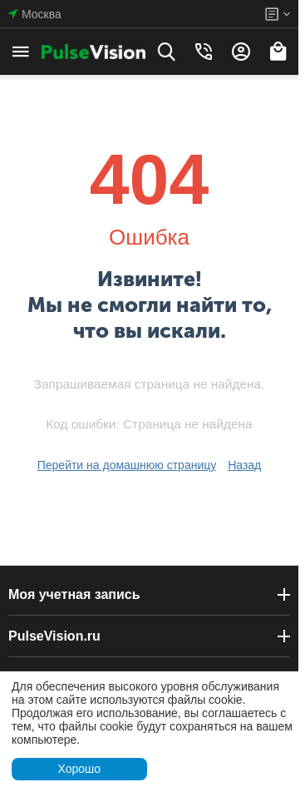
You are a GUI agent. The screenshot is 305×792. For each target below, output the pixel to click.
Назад (244, 465)
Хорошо (79, 768)
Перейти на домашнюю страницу (127, 465)
